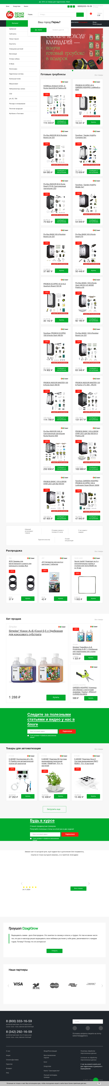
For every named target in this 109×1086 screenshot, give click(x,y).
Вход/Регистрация (50, 1051)
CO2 (10, 94)
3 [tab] (57, 70)
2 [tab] (53, 70)
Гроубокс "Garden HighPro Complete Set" (85, 136)
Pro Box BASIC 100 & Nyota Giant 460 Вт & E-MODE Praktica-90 (86, 285)
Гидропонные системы (16, 74)
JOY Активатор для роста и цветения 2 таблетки (52, 563)
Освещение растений (16, 49)
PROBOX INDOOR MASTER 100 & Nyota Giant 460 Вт (55, 384)
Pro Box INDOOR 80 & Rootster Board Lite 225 (55, 136)
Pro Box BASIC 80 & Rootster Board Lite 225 (54, 236)
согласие (36, 735)
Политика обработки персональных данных (88, 1052)
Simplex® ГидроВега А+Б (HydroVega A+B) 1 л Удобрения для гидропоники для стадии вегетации (85, 650)
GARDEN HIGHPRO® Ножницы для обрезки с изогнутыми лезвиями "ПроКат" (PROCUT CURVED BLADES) (85, 690)
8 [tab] (73, 70)
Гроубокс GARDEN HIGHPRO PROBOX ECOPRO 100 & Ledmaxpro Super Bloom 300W (87, 483)
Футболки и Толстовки (16, 113)
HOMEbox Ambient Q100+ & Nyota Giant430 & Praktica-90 (54, 87)
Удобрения (12, 29)
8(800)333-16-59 (85, 6)
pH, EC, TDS (13, 98)
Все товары (99, 75)
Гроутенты (12, 44)
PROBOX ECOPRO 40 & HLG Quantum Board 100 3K (54, 285)
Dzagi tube (16, 6)
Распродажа (82, 22)
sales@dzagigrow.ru (80, 1036)
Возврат (9, 1068)
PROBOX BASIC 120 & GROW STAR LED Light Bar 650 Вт (54, 483)
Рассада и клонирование (17, 103)
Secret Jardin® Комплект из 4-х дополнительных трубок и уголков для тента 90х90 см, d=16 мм (86, 565)
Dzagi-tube (47, 1066)
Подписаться (67, 731)
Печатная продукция (16, 108)
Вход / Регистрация (97, 23)
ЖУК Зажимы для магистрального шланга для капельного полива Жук (20, 564)
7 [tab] (69, 70)
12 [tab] (85, 70)
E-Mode (11, 64)
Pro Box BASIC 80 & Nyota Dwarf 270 (85, 236)
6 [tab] (66, 70)
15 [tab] (95, 70)
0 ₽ (99, 15)
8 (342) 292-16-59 (19, 1032)
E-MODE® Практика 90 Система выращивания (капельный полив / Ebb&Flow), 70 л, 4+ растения (54, 762)
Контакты (75, 22)
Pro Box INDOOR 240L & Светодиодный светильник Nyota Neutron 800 (54, 434)
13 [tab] (88, 70)
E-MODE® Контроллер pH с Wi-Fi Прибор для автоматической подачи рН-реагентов (21, 761)
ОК (99, 1083)
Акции (8, 1055)
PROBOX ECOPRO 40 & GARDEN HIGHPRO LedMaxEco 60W (87, 88)
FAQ (7, 1073)
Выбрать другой (58, 30)
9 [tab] (76, 70)
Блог (7, 6)
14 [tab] (92, 70)
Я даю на (43, 736)
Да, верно (38, 30)
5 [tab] (63, 70)
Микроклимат (13, 84)
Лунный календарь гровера (50, 1076)
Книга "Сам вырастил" (52, 1071)
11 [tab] (82, 70)
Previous (40, 48)
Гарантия (9, 1064)
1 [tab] (50, 70)
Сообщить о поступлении (61, 122)
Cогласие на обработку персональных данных (89, 1059)
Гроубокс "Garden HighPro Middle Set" (85, 186)
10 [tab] (79, 70)
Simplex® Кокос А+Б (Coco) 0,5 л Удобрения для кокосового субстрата (36, 633)
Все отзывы (78, 888)
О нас (8, 1051)
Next (101, 48)
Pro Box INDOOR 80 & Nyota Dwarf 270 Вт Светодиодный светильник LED (54, 186)
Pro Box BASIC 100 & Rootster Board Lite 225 (86, 334)
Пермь (30, 14)
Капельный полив (15, 79)
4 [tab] (60, 70)
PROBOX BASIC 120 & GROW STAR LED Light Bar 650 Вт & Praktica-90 (86, 434)
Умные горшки (14, 39)
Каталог (15, 23)
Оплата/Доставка (12, 1060)
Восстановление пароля (50, 1056)
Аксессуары (13, 69)
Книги (26, 6)
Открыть (54, 951)
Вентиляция (13, 54)
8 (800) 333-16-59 (19, 1021)
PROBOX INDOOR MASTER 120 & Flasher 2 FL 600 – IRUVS (87, 384)
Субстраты (12, 34)
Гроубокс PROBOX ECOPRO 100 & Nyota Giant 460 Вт (54, 334)
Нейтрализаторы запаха (17, 89)
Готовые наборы (14, 59)
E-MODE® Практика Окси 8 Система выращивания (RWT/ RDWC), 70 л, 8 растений (86, 761)
